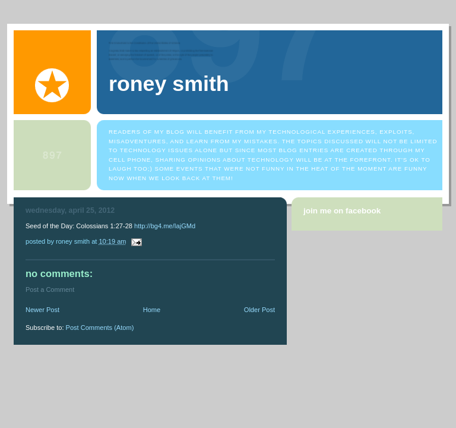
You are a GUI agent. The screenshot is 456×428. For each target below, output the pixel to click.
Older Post (259, 309)
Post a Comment (50, 289)
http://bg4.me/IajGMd (164, 225)
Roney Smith (169, 84)
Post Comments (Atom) (100, 327)
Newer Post (42, 309)
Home (151, 309)
